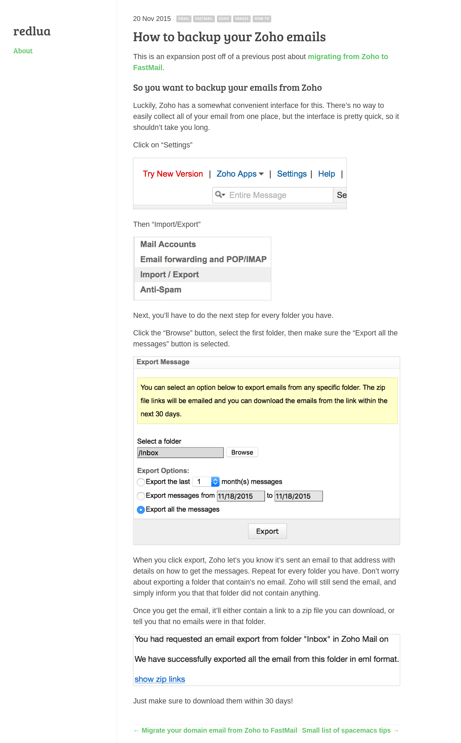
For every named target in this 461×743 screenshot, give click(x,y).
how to (261, 18)
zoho (224, 18)
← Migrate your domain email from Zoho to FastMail (215, 730)
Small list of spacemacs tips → (350, 730)
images (242, 18)
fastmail (204, 18)
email (183, 18)
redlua (32, 30)
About (23, 50)
